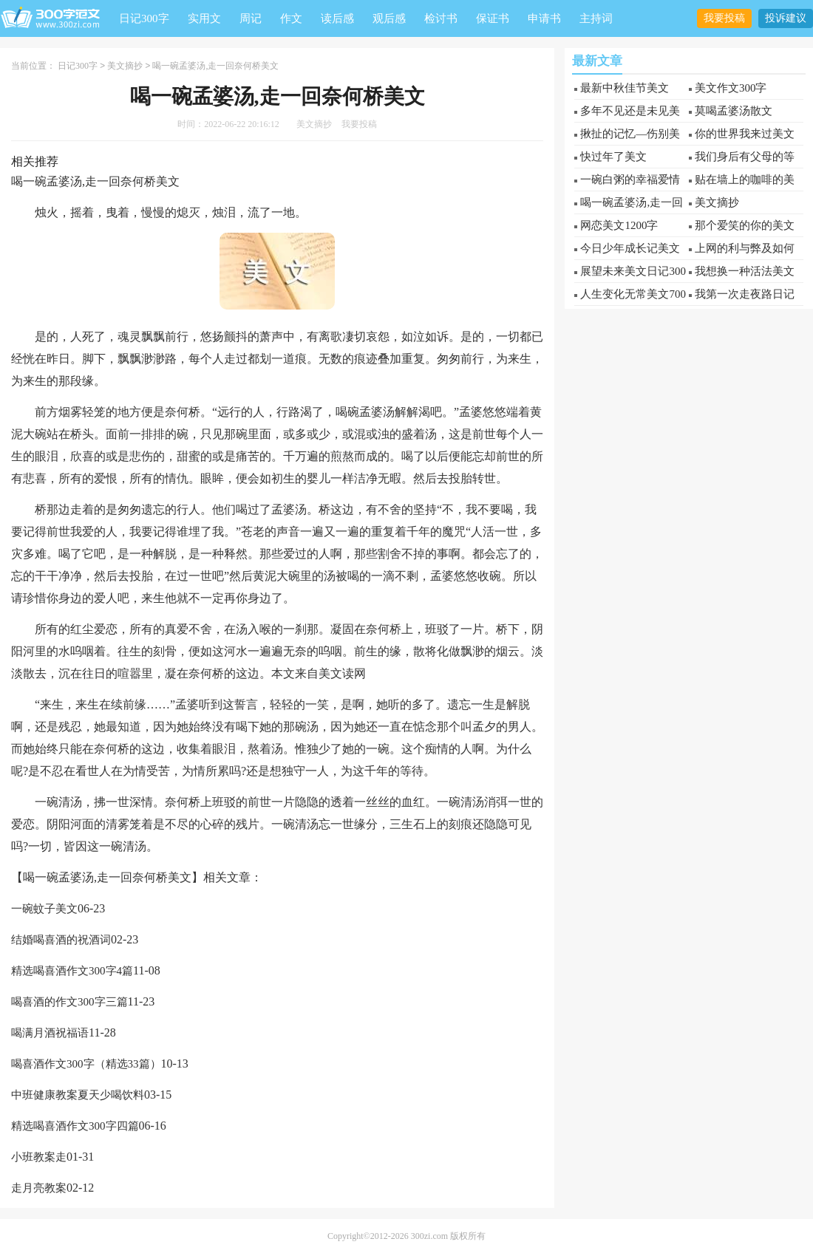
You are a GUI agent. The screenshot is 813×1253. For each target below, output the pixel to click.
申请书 (544, 18)
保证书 (492, 18)
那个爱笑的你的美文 (745, 225)
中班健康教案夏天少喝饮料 (77, 1094)
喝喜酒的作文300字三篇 (69, 1001)
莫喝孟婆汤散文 (733, 111)
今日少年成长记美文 (630, 248)
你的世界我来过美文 (745, 134)
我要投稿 (724, 18)
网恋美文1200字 (619, 225)
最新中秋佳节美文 (624, 88)
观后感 (389, 18)
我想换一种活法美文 (745, 271)
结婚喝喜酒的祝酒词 (61, 939)
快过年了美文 (613, 157)
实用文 (204, 18)
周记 (250, 18)
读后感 (337, 18)
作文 (291, 18)
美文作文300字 (731, 88)
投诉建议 (785, 18)
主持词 (596, 18)
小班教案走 (39, 1156)
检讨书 (440, 18)
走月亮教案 (39, 1187)
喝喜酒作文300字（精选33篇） (86, 1063)
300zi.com (429, 1235)
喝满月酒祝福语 (50, 1032)
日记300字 (144, 18)
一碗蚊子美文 (44, 908)
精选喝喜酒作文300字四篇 (75, 1125)
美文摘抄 (125, 66)
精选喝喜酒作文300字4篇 (72, 970)
